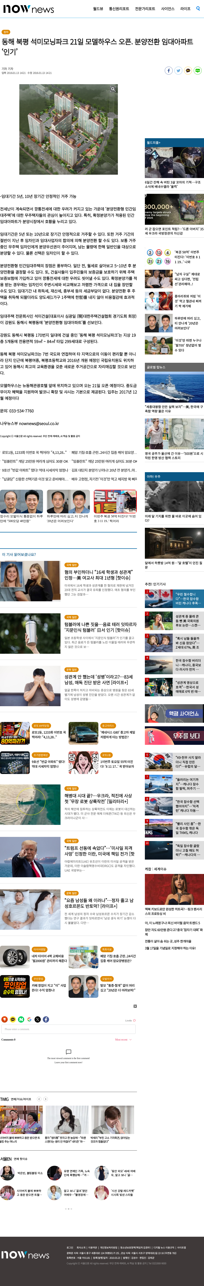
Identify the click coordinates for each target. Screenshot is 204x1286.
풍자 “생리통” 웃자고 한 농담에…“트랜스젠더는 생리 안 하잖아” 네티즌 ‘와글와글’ (108, 1141)
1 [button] (66, 1209)
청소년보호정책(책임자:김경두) (135, 1247)
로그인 (70, 1247)
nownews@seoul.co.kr (39, 423)
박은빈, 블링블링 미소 (30, 1173)
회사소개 (81, 1247)
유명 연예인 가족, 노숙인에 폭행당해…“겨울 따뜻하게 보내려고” (77, 1175)
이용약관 (92, 1247)
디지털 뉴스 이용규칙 (164, 1247)
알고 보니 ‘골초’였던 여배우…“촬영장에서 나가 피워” (76, 1195)
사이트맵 (181, 1247)
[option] (63, 1125)
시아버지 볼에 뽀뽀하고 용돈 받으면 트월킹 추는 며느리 (62, 1139)
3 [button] (71, 1209)
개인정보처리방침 (108, 1247)
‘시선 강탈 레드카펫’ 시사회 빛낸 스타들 (122, 1193)
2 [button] (68, 1209)
